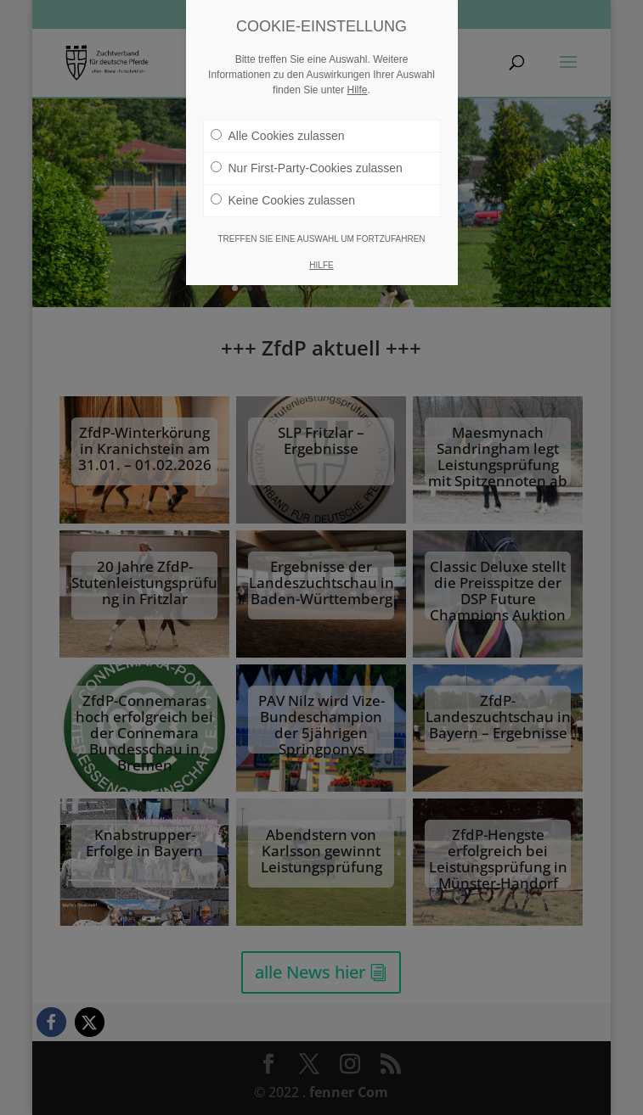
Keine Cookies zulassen (283, 200)
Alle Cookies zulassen (278, 136)
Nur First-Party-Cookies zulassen (307, 168)
